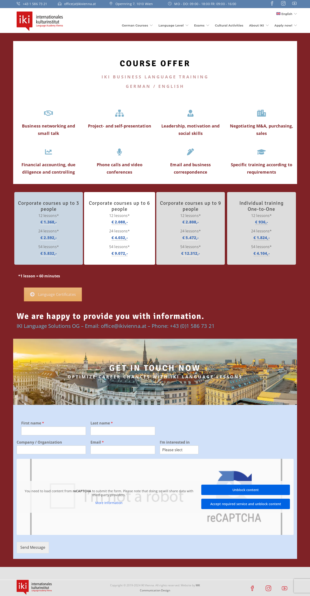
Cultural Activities (229, 25)
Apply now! (283, 25)
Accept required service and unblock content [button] (245, 504)
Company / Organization (39, 442)
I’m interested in (175, 442)
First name (32, 423)
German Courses (135, 25)
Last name (101, 423)
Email (97, 442)
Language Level (171, 25)
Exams (199, 25)
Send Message (32, 547)
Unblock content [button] (245, 490)
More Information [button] (109, 503)
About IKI (256, 25)
